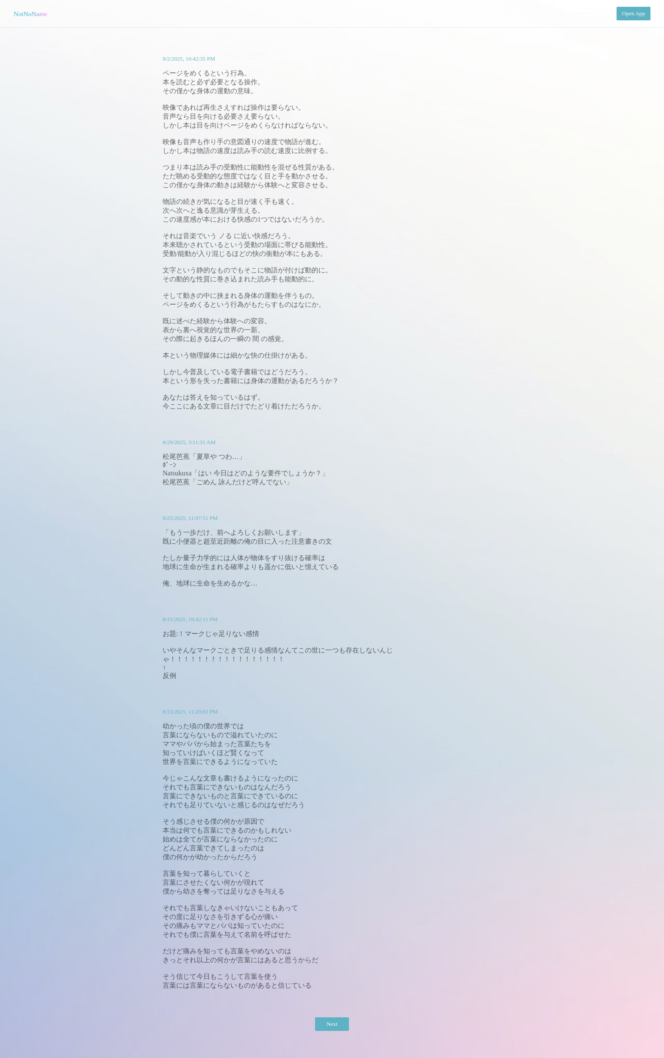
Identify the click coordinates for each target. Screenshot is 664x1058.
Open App (633, 13)
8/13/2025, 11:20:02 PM (190, 711)
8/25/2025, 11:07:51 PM (190, 518)
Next (332, 1024)
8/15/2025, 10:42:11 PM (190, 619)
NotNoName (30, 13)
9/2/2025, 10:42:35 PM (189, 59)
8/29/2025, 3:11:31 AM (189, 442)
